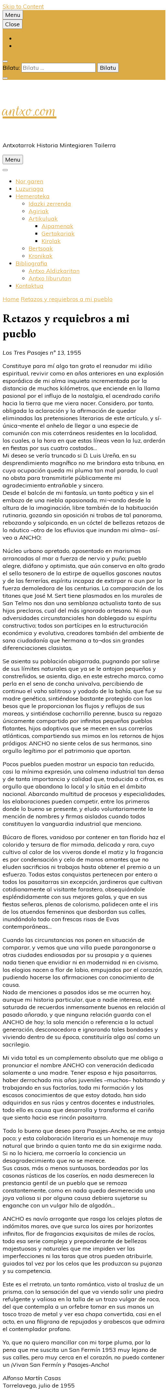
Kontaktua (29, 285)
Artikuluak (43, 218)
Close (12, 24)
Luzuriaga (29, 188)
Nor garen (29, 181)
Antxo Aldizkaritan (54, 271)
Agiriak (39, 211)
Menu (12, 14)
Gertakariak (58, 233)
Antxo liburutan (50, 278)
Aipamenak (57, 226)
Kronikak (41, 256)
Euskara (27, 38)
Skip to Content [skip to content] (23, 6)
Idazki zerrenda (50, 203)
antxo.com (29, 110)
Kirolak (51, 241)
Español (26, 46)
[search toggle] (5, 61)
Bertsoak (41, 248)
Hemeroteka (33, 196)
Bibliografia (31, 263)
